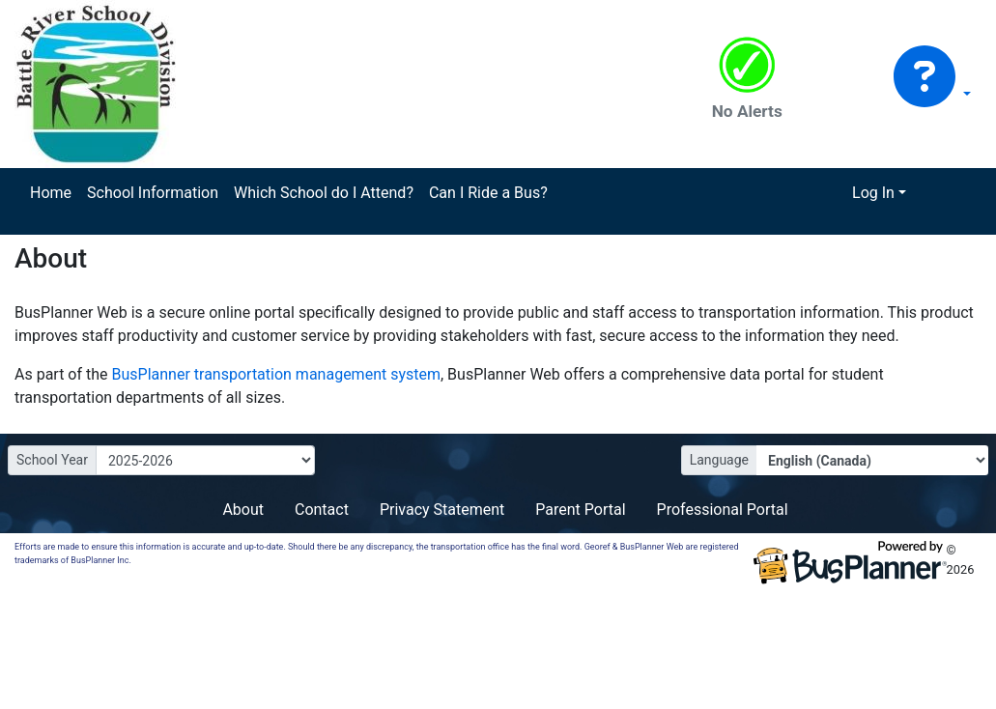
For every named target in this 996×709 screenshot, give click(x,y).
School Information (152, 193)
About (243, 509)
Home (50, 193)
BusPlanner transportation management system (276, 374)
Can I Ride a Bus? (488, 193)
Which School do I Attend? (323, 193)
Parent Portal (580, 509)
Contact (322, 509)
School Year (52, 460)
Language (719, 460)
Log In (873, 193)
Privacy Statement (442, 509)
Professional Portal (722, 509)
